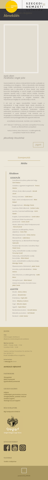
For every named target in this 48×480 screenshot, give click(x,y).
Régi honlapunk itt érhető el (12, 412)
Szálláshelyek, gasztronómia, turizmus (15, 394)
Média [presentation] (24, 163)
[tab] (24, 157)
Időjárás (6, 392)
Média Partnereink (9, 379)
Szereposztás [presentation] (24, 157)
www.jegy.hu (8, 361)
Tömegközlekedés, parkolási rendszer (15, 396)
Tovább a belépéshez (10, 461)
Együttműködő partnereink (12, 381)
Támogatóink (8, 377)
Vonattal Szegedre (9, 398)
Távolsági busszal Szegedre (12, 401)
